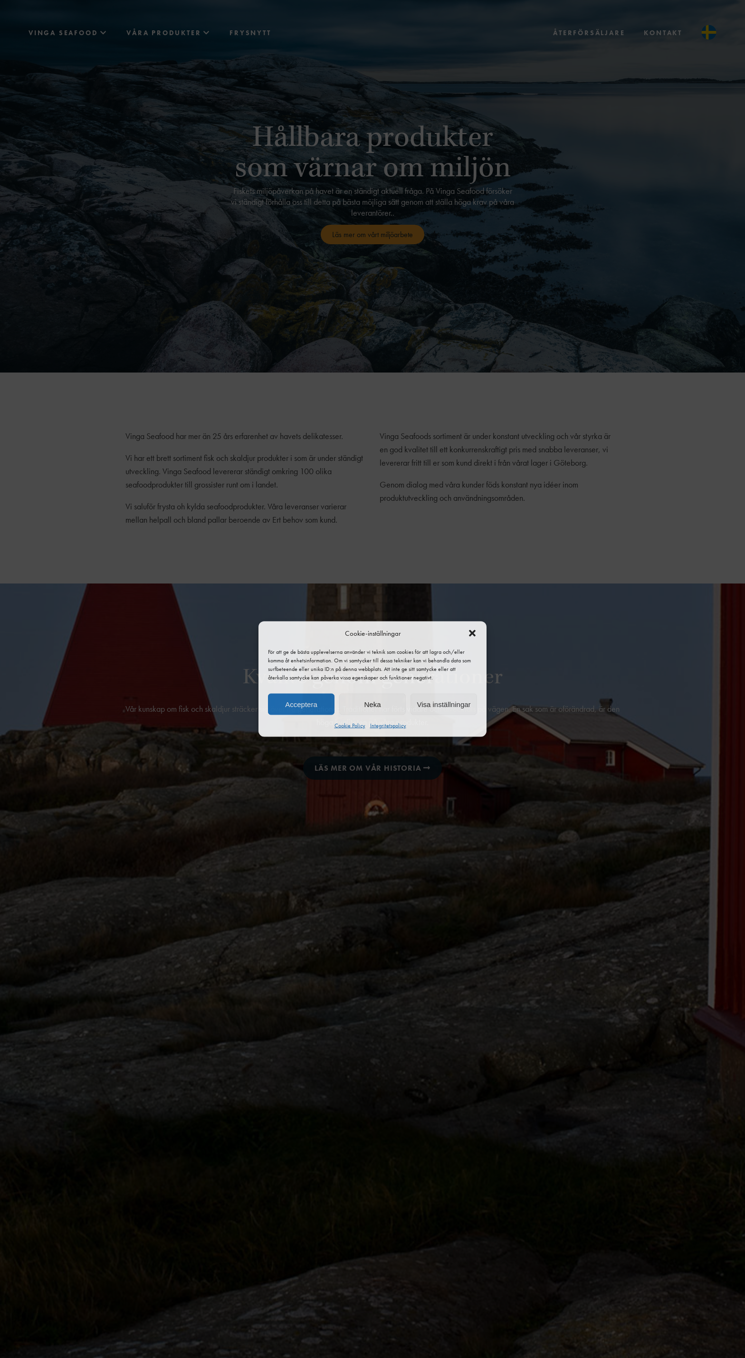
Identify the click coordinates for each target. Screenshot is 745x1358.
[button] (472, 633)
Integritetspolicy (388, 725)
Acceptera (301, 704)
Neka (372, 704)
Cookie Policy (349, 725)
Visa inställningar (443, 704)
